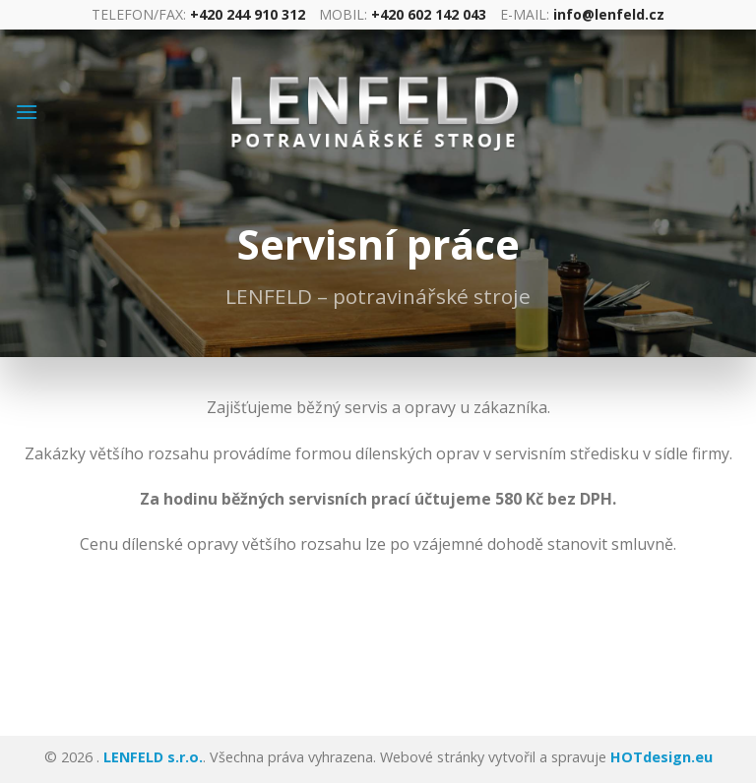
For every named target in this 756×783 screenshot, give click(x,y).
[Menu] (26, 112)
